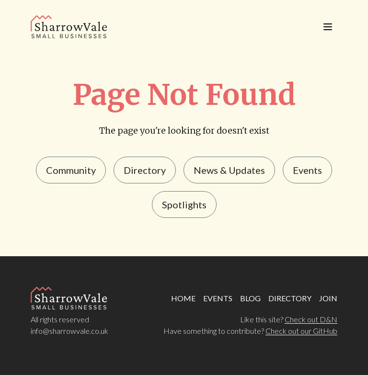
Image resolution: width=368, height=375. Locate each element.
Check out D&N (311, 319)
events (307, 170)
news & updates (229, 170)
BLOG (250, 298)
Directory (145, 170)
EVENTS (217, 298)
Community (71, 170)
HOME (183, 298)
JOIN (328, 298)
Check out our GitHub (301, 330)
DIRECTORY (289, 298)
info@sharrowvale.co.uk (69, 330)
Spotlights (184, 204)
